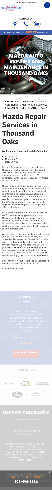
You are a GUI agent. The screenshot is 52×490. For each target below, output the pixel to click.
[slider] (31, 32)
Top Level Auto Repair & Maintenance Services (26, 103)
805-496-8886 (41, 255)
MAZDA (42, 107)
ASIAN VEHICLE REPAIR (21, 107)
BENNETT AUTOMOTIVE (19, 101)
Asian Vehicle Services (13, 268)
